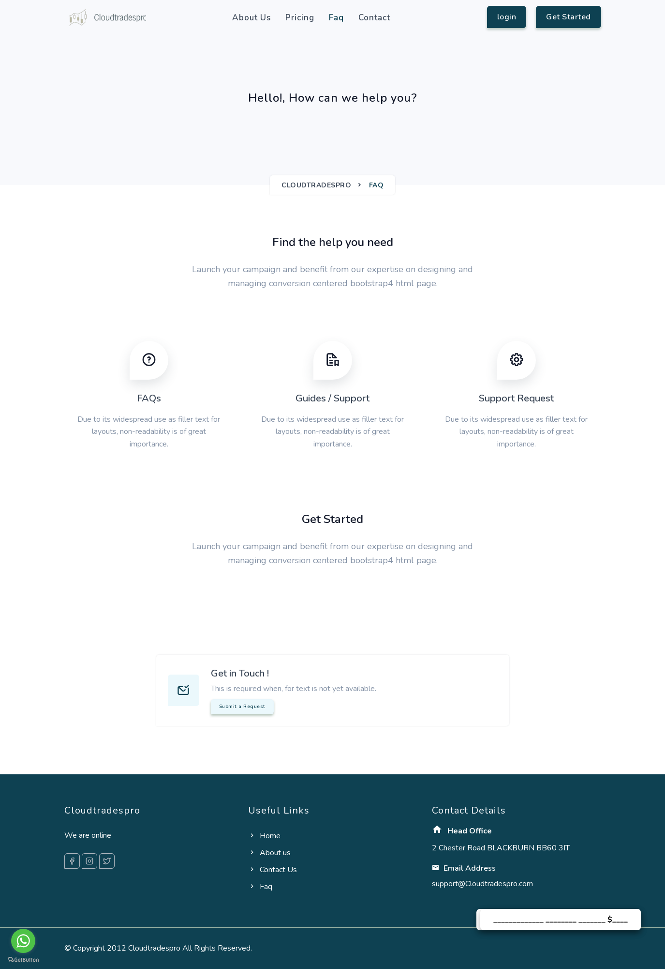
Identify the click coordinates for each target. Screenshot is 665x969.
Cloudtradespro (316, 185)
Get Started (568, 17)
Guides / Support (332, 398)
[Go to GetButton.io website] (23, 959)
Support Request (516, 398)
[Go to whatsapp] (23, 941)
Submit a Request (242, 706)
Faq (336, 17)
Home (264, 836)
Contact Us (272, 869)
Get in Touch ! (240, 673)
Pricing (299, 17)
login (507, 17)
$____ (617, 919)
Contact (374, 17)
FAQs (149, 398)
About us (251, 17)
